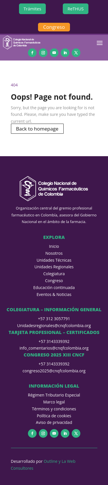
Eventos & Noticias (54, 294)
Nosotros (54, 253)
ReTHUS (75, 9)
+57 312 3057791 (54, 318)
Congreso (54, 27)
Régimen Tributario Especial (54, 395)
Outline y (53, 461)
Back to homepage (37, 128)
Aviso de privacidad (54, 422)
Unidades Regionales (54, 266)
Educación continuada (54, 287)
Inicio (54, 246)
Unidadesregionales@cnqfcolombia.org (54, 325)
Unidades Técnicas (54, 260)
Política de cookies (54, 415)
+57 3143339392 (54, 341)
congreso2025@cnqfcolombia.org (53, 370)
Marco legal (54, 402)
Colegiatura (54, 273)
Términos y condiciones (54, 409)
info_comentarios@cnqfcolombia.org (54, 348)
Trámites (32, 9)
